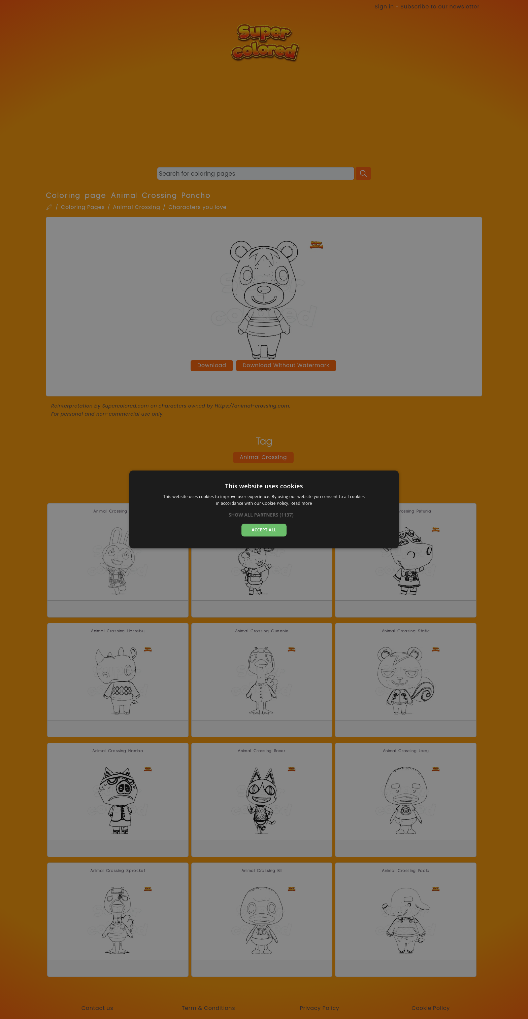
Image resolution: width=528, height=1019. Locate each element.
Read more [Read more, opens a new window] (301, 503)
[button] (264, 515)
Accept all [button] (264, 530)
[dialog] (264, 509)
